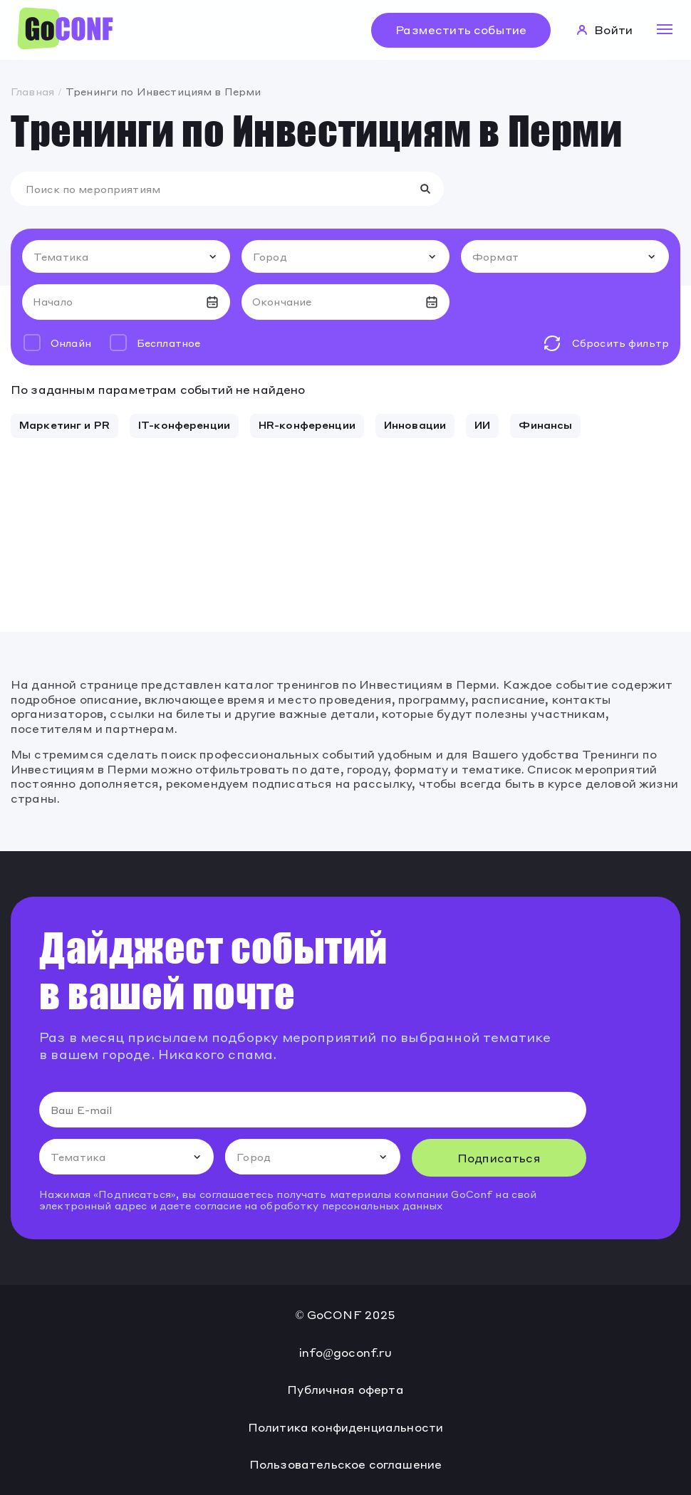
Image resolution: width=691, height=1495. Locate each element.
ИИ (482, 424)
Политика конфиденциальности (345, 1427)
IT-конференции (184, 424)
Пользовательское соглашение (345, 1464)
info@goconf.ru (346, 1352)
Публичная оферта (345, 1389)
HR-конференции (307, 424)
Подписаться (499, 1157)
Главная (32, 91)
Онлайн (71, 342)
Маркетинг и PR (64, 424)
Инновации (415, 424)
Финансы (545, 424)
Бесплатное (168, 342)
